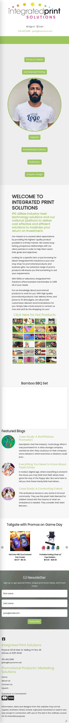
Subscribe (34, 621)
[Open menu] (63, 40)
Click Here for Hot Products (34, 315)
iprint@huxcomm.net (42, 31)
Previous (2, 547)
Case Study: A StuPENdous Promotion (36, 438)
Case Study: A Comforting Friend (40, 488)
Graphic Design (35, 174)
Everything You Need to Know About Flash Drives (42, 465)
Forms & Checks (34, 59)
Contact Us (7, 684)
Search (5, 688)
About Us (6, 680)
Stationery (34, 161)
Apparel (34, 137)
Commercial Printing (34, 72)
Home (4, 677)
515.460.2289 (24, 31)
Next (66, 547)
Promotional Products (34, 149)
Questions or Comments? (14, 693)
